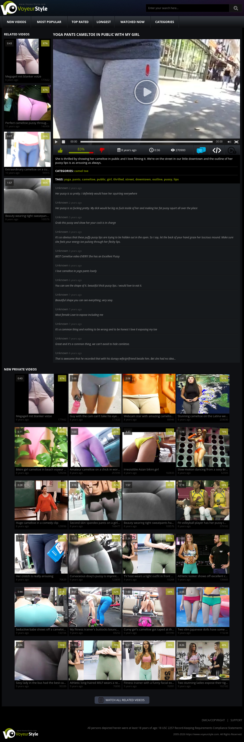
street (129, 179)
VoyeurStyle (20, 733)
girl (109, 179)
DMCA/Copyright (213, 720)
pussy (168, 179)
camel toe (81, 171)
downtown (143, 179)
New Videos (16, 22)
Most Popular (49, 22)
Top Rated (80, 22)
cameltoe (88, 179)
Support (236, 720)
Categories (164, 22)
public (101, 179)
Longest (104, 22)
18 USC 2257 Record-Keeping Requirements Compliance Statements (200, 728)
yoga (67, 179)
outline (157, 179)
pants (76, 179)
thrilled (118, 179)
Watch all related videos (125, 700)
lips (176, 179)
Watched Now (132, 22)
